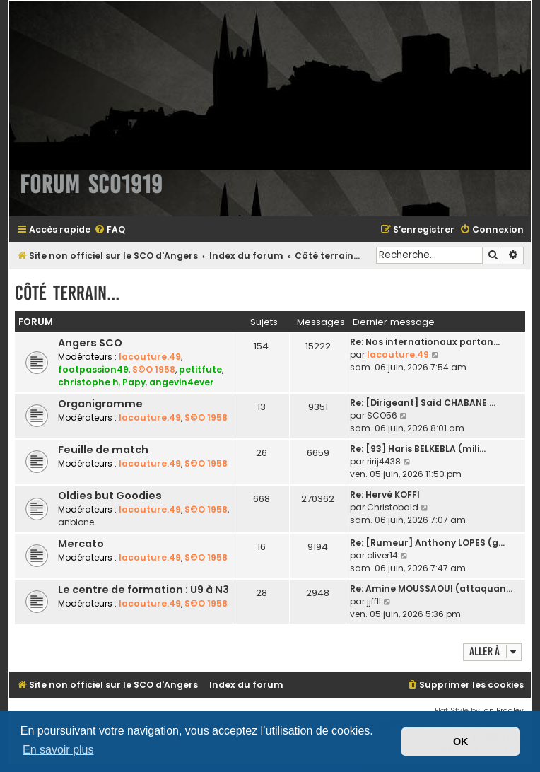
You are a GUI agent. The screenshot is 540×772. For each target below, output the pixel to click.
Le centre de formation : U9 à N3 (143, 590)
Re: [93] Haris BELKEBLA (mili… (418, 449)
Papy (134, 382)
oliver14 (382, 555)
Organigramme (100, 404)
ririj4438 (384, 461)
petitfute (200, 369)
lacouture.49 (150, 357)
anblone (76, 522)
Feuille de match (103, 450)
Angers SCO (90, 343)
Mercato (81, 544)
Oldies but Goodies (110, 496)
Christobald (392, 507)
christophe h (88, 382)
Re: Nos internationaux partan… (425, 342)
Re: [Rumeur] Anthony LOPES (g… (427, 543)
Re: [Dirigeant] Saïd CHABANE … (422, 403)
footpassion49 (93, 369)
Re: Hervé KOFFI (385, 495)
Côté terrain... (67, 293)
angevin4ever (181, 382)
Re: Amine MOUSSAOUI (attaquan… (431, 589)
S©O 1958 (153, 369)
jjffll (374, 601)
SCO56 (382, 415)
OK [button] (461, 741)
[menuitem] (109, 230)
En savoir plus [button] (58, 750)
